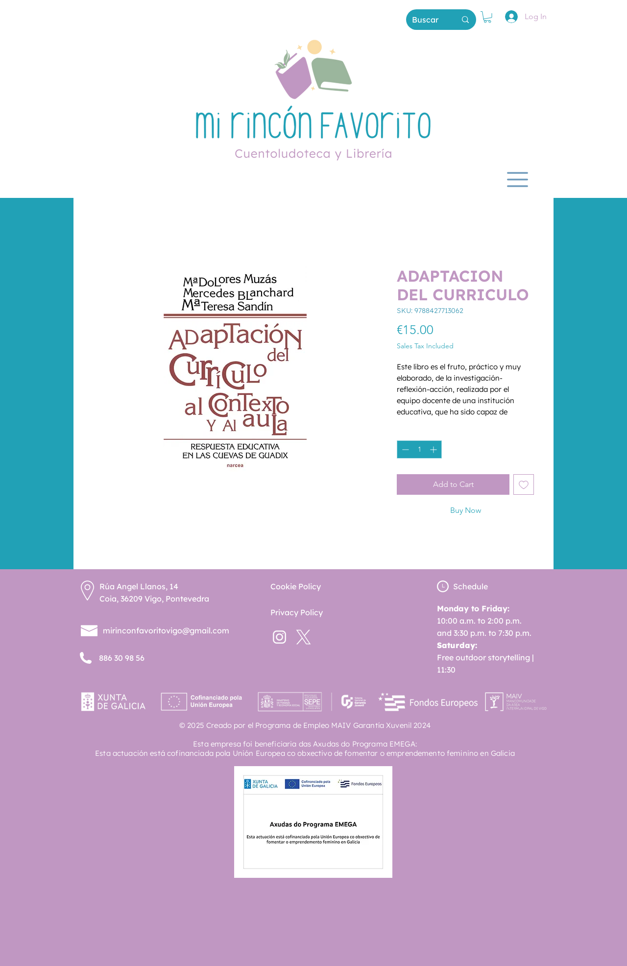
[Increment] (434, 449)
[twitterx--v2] (303, 637)
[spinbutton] (419, 449)
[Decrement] (404, 449)
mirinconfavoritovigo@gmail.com (166, 630)
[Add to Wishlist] (523, 484)
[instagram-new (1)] (279, 637)
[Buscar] (426, 19)
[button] (487, 17)
